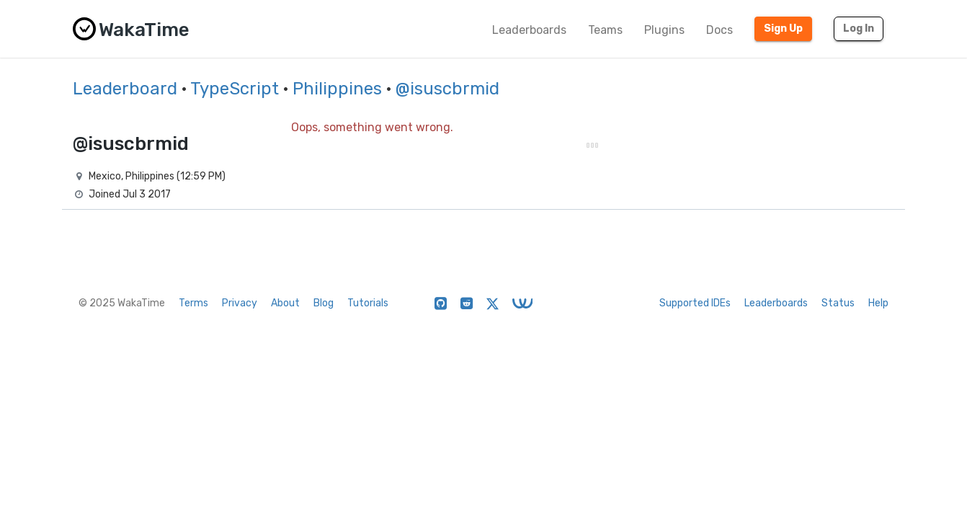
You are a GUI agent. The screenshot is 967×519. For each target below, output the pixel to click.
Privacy (239, 303)
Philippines (337, 89)
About (285, 303)
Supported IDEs (695, 303)
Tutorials (367, 303)
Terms (193, 303)
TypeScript (234, 89)
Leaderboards (529, 30)
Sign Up (783, 28)
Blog (323, 303)
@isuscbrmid (447, 89)
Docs (719, 30)
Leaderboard (125, 89)
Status (838, 303)
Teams (605, 30)
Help (878, 303)
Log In (858, 28)
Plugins (664, 30)
